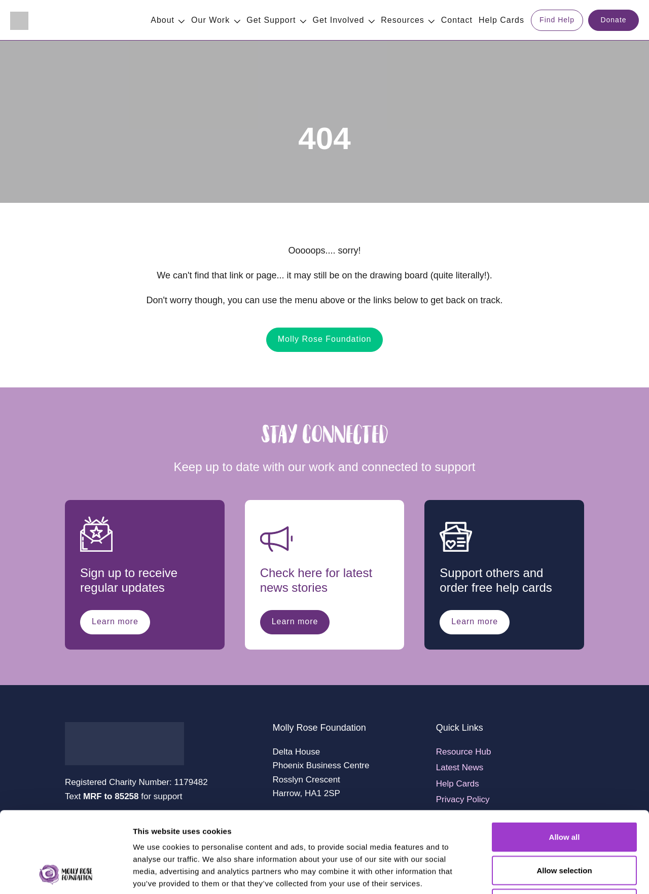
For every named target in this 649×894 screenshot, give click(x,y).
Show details (532, 874)
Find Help (556, 20)
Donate (613, 20)
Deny (564, 827)
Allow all (564, 761)
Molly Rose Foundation (325, 339)
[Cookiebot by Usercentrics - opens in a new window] (65, 874)
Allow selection (564, 794)
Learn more (115, 621)
